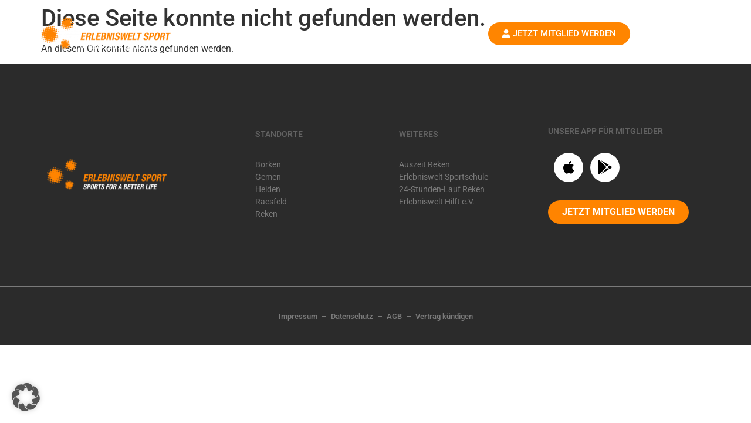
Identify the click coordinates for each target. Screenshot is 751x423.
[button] (26, 397)
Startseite (260, 39)
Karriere (394, 39)
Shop (442, 39)
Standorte (328, 40)
